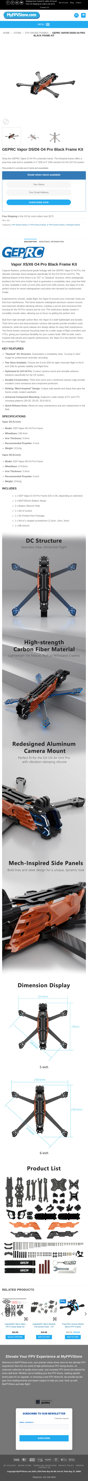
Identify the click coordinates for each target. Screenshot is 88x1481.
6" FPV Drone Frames (56, 225)
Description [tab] (30, 242)
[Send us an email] (17, 3)
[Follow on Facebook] (8, 3)
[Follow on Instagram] (12, 3)
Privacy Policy (66, 1466)
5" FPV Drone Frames (37, 225)
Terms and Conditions (45, 1466)
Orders (78, 3)
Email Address (26, 1422)
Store (17, 33)
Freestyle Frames (73, 225)
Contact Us (44, 7)
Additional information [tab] (51, 242)
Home (6, 33)
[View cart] (83, 15)
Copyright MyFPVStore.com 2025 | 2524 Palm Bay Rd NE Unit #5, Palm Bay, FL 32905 (44, 1471)
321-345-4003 (49, 1477)
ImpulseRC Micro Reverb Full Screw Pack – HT (44, 1325)
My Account (63, 3)
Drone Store (24, 1466)
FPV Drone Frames (36, 33)
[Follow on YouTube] (21, 3)
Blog (72, 3)
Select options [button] (15, 1337)
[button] (76, 15)
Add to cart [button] (44, 1337)
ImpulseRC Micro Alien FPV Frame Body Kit (15, 1325)
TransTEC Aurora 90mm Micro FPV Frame (73, 1325)
